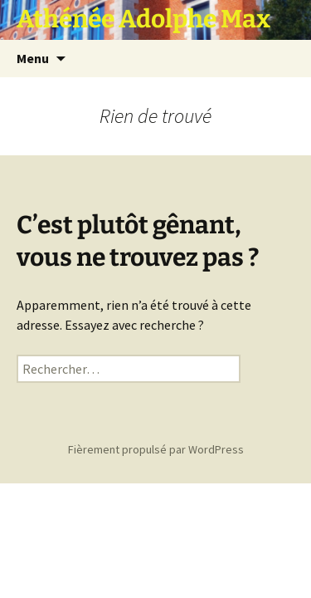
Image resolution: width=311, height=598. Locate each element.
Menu (33, 58)
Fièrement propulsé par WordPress (156, 449)
